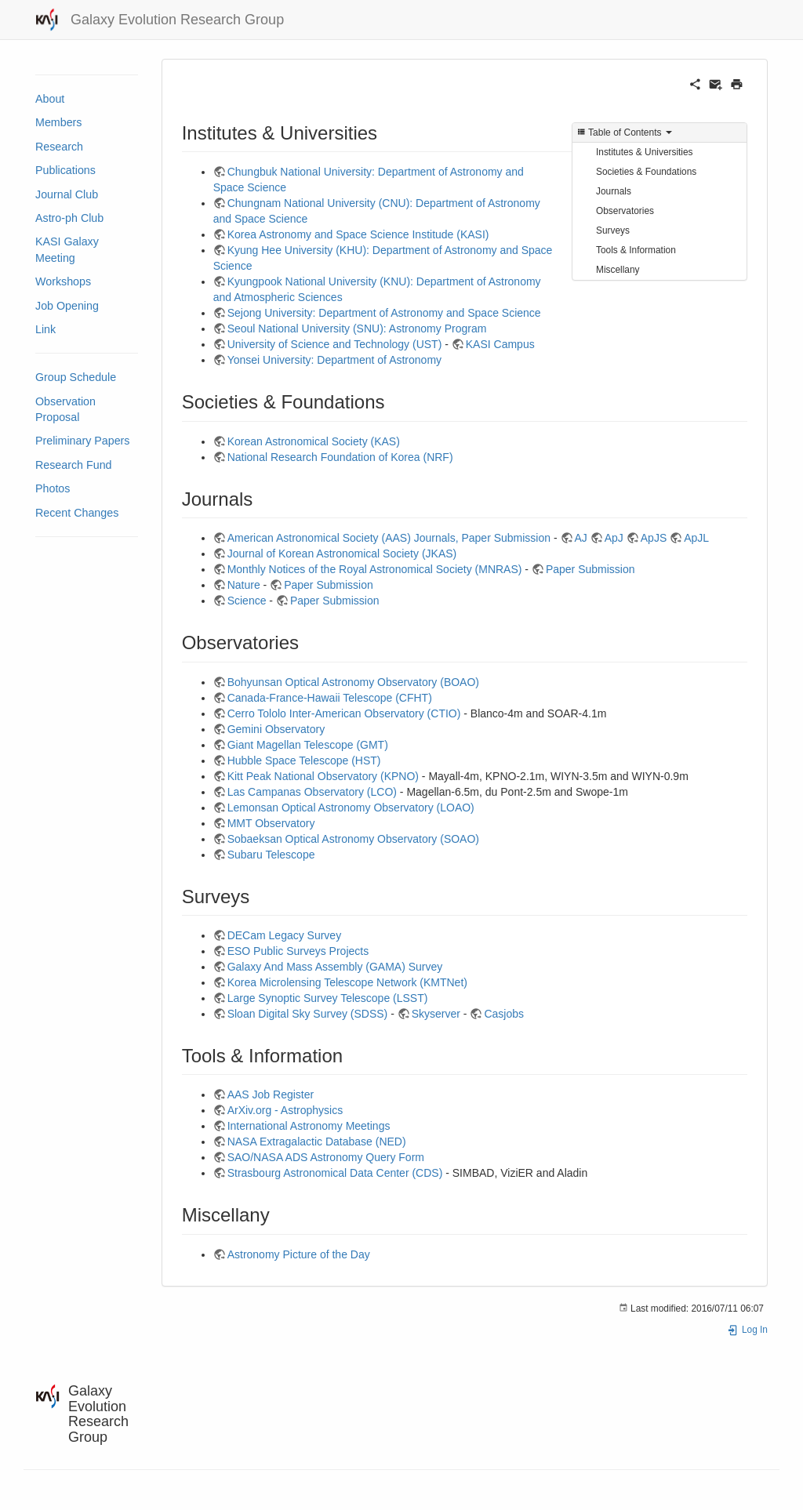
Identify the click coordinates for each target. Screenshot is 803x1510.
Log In (747, 1329)
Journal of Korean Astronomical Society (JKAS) (342, 553)
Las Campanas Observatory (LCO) (312, 792)
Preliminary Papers (82, 440)
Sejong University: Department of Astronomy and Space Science (384, 313)
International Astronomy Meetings (309, 1126)
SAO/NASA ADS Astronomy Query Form (325, 1157)
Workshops (63, 281)
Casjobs (504, 1013)
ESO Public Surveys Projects (298, 951)
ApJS (654, 538)
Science (247, 600)
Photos (52, 488)
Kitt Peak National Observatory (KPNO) (323, 776)
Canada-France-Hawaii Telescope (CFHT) (329, 697)
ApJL (696, 538)
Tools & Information (636, 250)
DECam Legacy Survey (284, 935)
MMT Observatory (271, 823)
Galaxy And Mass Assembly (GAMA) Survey (335, 966)
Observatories (625, 210)
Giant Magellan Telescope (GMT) (307, 745)
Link (45, 329)
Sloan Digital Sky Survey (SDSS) (307, 1013)
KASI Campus (500, 344)
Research (59, 146)
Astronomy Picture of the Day (298, 1254)
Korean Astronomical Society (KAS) (313, 441)
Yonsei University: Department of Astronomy (334, 360)
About (49, 99)
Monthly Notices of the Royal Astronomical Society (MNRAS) (374, 569)
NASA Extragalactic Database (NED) (316, 1141)
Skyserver (436, 1013)
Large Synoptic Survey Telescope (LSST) (327, 998)
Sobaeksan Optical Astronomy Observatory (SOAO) (353, 839)
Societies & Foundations (646, 171)
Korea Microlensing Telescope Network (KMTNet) (347, 982)
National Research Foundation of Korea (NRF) (340, 457)
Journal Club (66, 194)
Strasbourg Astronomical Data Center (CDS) (335, 1173)
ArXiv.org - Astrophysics (285, 1110)
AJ (581, 538)
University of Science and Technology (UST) (334, 344)
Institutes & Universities (644, 152)
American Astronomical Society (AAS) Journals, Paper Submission (388, 538)
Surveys (613, 230)
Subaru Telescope (271, 854)
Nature (243, 585)
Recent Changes (76, 512)
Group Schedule (75, 377)
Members (58, 122)
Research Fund (73, 465)
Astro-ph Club (69, 218)
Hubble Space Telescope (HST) (304, 760)
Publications (65, 170)
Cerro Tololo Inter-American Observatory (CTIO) (344, 713)
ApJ (614, 538)
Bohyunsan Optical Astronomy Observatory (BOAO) (353, 682)
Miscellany (618, 269)
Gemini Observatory (276, 729)
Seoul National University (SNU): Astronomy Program (357, 328)
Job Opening (67, 305)
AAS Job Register (270, 1094)
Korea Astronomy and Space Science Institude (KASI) (358, 234)
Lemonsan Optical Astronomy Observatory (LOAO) (350, 807)
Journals (613, 191)
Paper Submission (590, 569)
